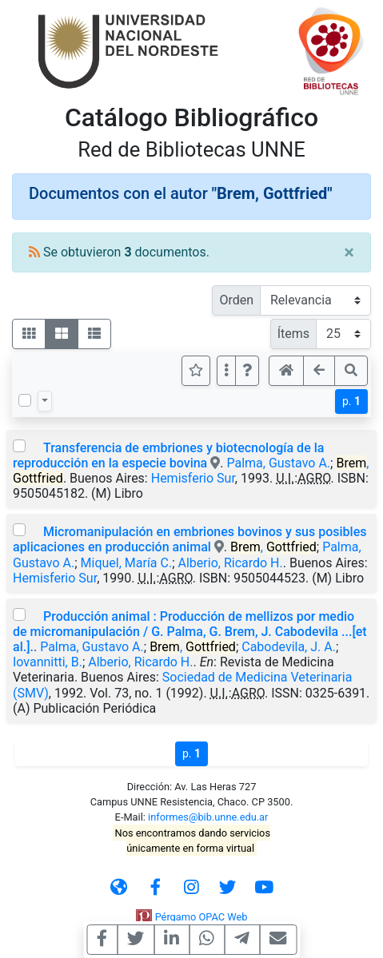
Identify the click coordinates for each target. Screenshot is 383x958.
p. (351, 401)
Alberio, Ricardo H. (230, 562)
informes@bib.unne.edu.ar (208, 817)
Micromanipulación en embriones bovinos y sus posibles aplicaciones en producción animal (190, 539)
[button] (247, 371)
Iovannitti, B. (47, 662)
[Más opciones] (226, 371)
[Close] (349, 252)
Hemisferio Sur (193, 478)
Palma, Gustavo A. (278, 463)
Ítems (293, 333)
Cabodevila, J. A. (288, 646)
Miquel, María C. (127, 562)
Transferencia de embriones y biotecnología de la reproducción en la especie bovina (168, 455)
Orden (236, 300)
